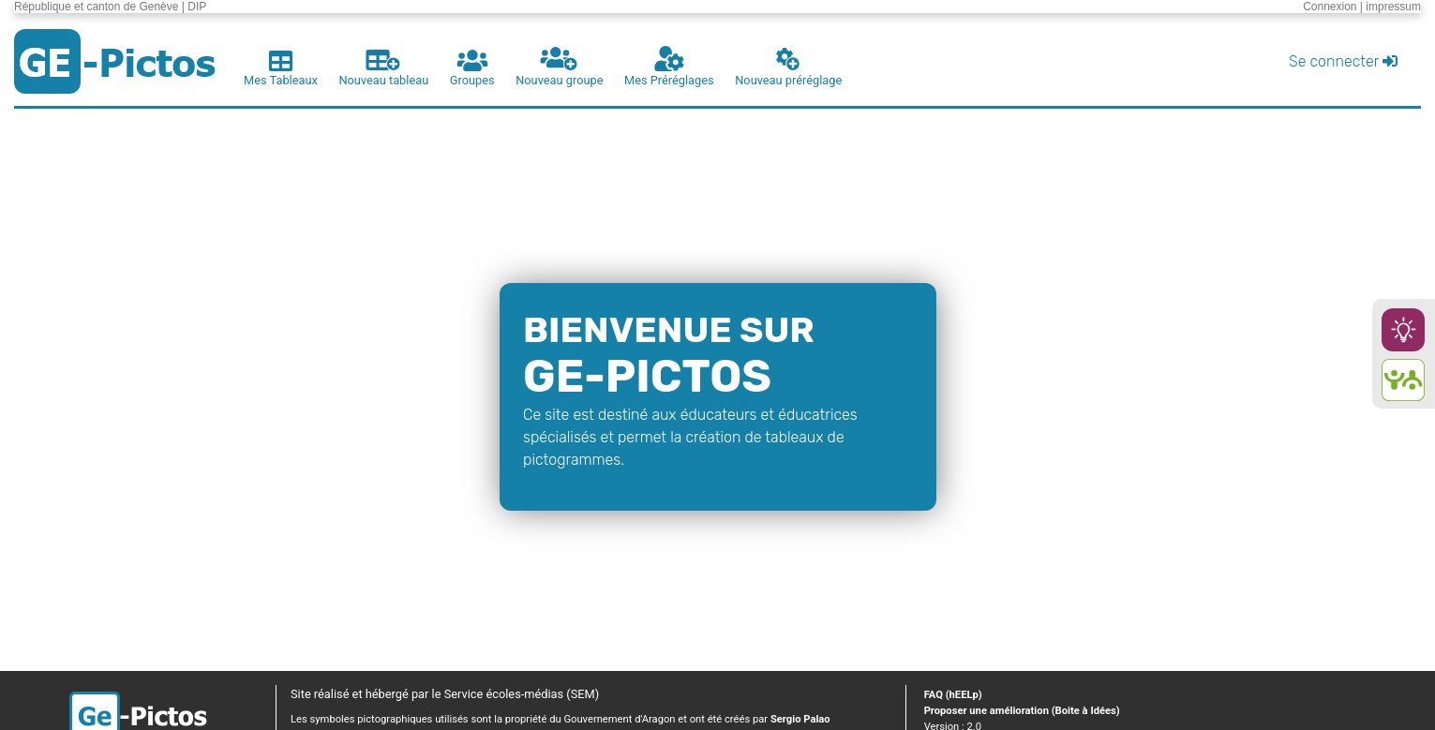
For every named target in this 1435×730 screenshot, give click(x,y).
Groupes (472, 68)
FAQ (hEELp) (953, 695)
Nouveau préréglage (788, 67)
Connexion (1329, 6)
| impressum (1390, 6)
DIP (196, 6)
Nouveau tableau (383, 68)
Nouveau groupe (559, 67)
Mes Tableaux (281, 69)
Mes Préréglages (669, 66)
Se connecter (1343, 61)
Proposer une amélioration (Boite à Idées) (1022, 711)
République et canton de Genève (96, 6)
